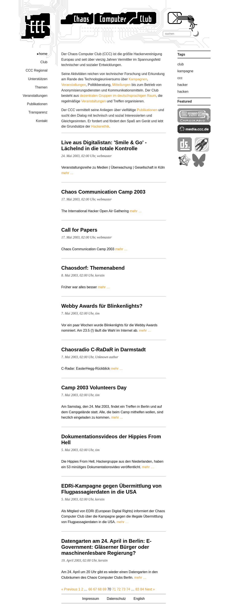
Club (44, 62)
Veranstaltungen (35, 95)
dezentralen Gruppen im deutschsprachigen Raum (118, 95)
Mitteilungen (121, 85)
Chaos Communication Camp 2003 (103, 192)
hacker (183, 85)
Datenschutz (116, 598)
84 (142, 589)
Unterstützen (38, 79)
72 (119, 589)
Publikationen (37, 104)
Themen (41, 87)
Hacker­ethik (100, 126)
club (181, 64)
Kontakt (41, 121)
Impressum (90, 598)
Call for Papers (79, 230)
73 (123, 589)
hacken (183, 91)
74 (128, 589)
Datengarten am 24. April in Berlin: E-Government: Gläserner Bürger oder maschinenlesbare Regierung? (106, 547)
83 (137, 589)
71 (114, 589)
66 (90, 589)
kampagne (185, 71)
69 (104, 589)
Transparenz (37, 112)
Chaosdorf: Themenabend (93, 268)
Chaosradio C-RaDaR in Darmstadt (103, 349)
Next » (150, 589)
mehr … (67, 173)
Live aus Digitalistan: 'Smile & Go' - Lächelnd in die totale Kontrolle (104, 145)
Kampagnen (138, 79)
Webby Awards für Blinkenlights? (102, 306)
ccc (180, 78)
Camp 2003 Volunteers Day (94, 387)
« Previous (69, 589)
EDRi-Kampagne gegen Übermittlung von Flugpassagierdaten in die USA (111, 489)
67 (95, 589)
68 (100, 589)
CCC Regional (36, 70)
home (43, 54)
